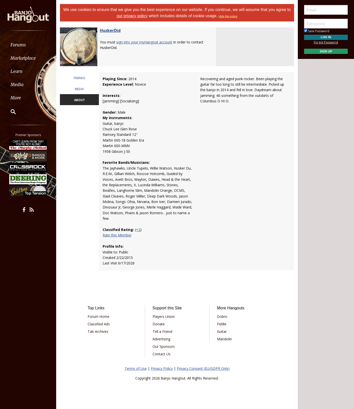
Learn (16, 71)
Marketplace (23, 58)
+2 (138, 229)
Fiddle (221, 324)
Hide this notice (228, 16)
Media (16, 84)
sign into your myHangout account (144, 42)
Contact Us (162, 354)
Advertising (161, 339)
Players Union (164, 316)
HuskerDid (110, 30)
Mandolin (224, 339)
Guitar (222, 331)
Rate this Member (117, 235)
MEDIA (79, 89)
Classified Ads (99, 324)
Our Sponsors (164, 346)
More (15, 98)
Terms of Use (136, 368)
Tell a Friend (162, 331)
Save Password (316, 31)
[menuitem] (28, 44)
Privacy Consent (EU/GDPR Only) (203, 368)
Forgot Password (326, 42)
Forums (18, 45)
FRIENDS (79, 78)
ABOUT (79, 100)
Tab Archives (98, 331)
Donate (159, 324)
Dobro (222, 316)
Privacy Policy (162, 368)
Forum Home (98, 316)
